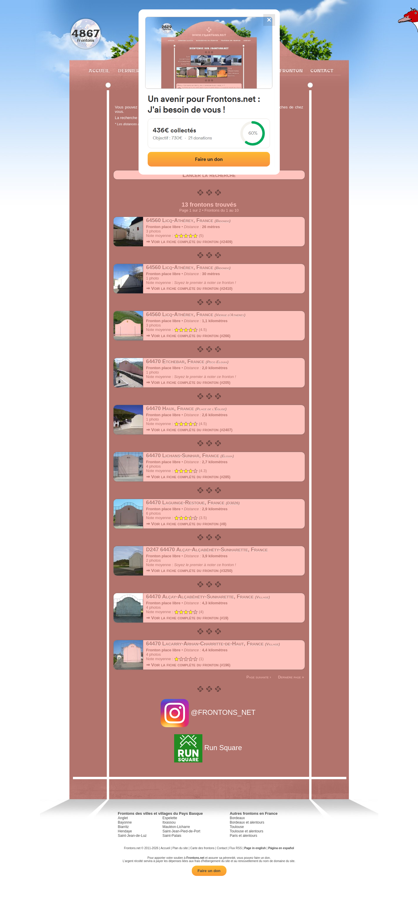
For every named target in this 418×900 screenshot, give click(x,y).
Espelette (169, 818)
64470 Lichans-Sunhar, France (190, 456)
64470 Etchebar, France (187, 361)
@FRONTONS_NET (209, 712)
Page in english (255, 848)
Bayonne (125, 822)
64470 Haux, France (186, 408)
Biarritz (123, 827)
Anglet (123, 818)
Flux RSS (235, 848)
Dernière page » (291, 677)
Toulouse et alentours (246, 831)
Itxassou (169, 822)
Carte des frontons (202, 848)
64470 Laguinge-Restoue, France (193, 503)
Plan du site (180, 848)
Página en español (281, 848)
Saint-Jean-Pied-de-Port (181, 831)
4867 (85, 33)
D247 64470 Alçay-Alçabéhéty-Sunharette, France (207, 550)
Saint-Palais (171, 836)
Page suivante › (259, 677)
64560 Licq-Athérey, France (188, 220)
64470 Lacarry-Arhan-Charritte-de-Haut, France (213, 644)
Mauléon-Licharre (176, 827)
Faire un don (209, 871)
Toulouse (237, 827)
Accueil (99, 70)
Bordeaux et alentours (247, 822)
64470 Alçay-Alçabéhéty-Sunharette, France (208, 597)
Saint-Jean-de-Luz (132, 836)
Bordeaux (237, 818)
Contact (321, 70)
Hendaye (125, 831)
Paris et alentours (243, 836)
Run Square (209, 748)
